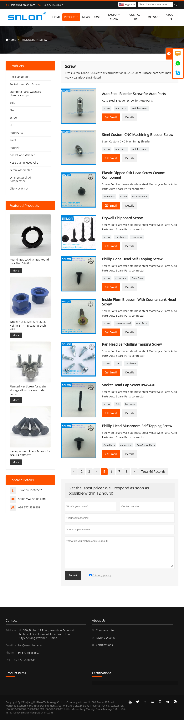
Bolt (117, 404)
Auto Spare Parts (146, 445)
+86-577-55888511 (30, 507)
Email (111, 117)
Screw (13, 118)
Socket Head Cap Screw (25, 84)
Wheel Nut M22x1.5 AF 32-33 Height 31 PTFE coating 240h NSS (28, 325)
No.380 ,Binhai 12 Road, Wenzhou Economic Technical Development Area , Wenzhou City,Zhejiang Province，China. (47, 634)
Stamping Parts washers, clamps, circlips (25, 93)
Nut (12, 125)
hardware (131, 363)
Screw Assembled (21, 170)
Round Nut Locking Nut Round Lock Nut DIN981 (29, 261)
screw (107, 108)
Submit (73, 575)
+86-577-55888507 (52, 5)
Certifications (104, 645)
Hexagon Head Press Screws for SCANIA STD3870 (30, 453)
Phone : (10, 652)
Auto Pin (15, 148)
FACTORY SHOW (114, 17)
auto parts (120, 108)
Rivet (13, 140)
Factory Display (105, 637)
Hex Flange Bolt (19, 77)
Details (129, 117)
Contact (11, 620)
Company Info (105, 630)
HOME (56, 17)
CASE (97, 17)
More (16, 270)
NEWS (86, 17)
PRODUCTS (71, 17)
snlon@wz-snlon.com (23, 5)
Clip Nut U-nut (19, 188)
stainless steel (139, 108)
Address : (12, 630)
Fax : (8, 660)
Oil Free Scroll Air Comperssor (21, 179)
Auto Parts (109, 196)
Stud (13, 110)
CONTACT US (135, 17)
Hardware (120, 237)
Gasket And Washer (22, 155)
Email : (10, 645)
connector (137, 237)
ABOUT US (170, 17)
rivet (117, 363)
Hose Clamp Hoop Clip (24, 163)
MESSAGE (154, 17)
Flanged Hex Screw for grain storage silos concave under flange (28, 390)
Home (11, 40)
